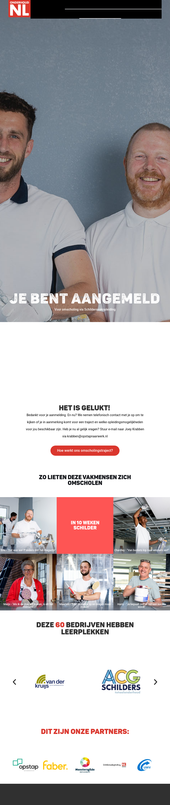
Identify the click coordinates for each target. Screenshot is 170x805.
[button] (14, 682)
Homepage (77, 4)
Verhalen (105, 4)
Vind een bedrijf (99, 13)
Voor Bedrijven (141, 14)
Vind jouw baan (141, 4)
